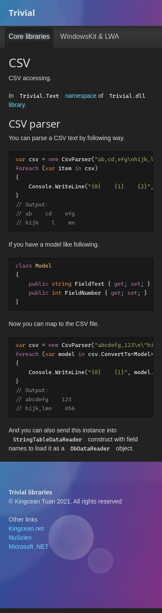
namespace (80, 95)
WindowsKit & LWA (89, 36)
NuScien (20, 542)
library (17, 104)
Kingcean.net (26, 533)
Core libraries (29, 36)
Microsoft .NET (29, 551)
